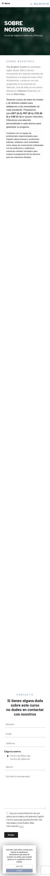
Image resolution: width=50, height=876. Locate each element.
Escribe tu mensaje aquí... (25, 791)
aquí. (21, 826)
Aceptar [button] (19, 871)
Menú (6, 3)
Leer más (19, 866)
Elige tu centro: (12, 751)
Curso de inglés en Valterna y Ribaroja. (23, 35)
